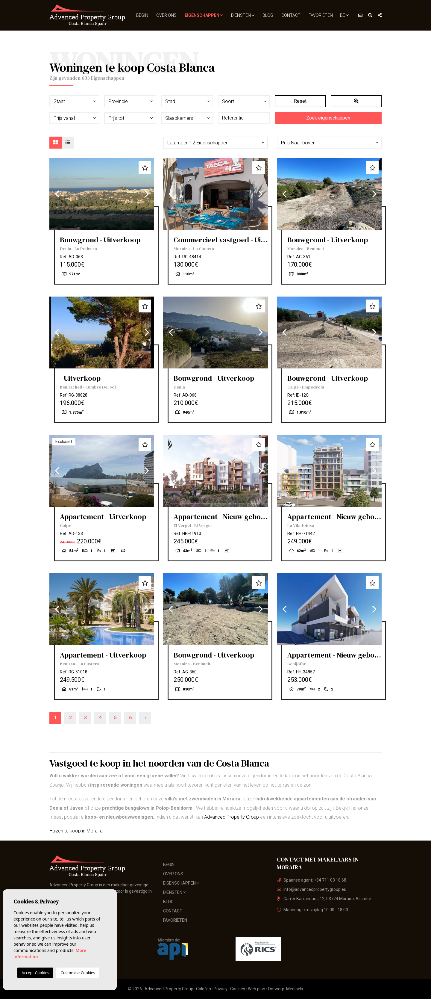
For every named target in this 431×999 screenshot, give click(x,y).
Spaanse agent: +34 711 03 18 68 (311, 880)
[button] (215, 143)
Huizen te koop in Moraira (76, 831)
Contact (291, 15)
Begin (142, 15)
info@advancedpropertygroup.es (311, 889)
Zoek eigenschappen (328, 118)
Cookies (237, 988)
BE (344, 15)
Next (146, 194)
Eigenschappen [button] (204, 15)
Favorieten (321, 15)
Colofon (203, 988)
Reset (300, 101)
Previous (56, 194)
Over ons (166, 15)
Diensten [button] (242, 15)
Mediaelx (294, 988)
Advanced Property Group (231, 817)
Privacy (220, 988)
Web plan (256, 988)
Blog (267, 15)
